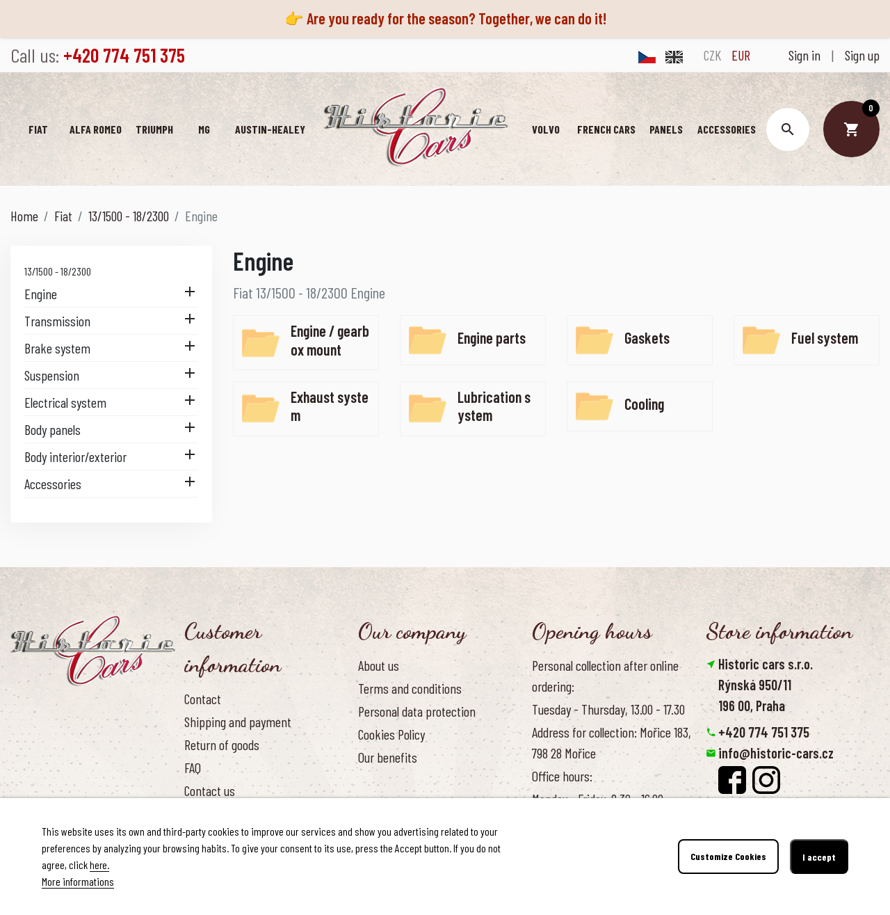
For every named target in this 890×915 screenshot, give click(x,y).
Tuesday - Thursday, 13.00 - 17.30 (608, 709)
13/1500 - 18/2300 (57, 271)
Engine (40, 293)
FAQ (192, 767)
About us (378, 665)
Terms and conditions (410, 688)
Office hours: (562, 775)
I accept (819, 857)
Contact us (209, 790)
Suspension (51, 375)
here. (100, 864)
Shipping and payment (237, 721)
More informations (78, 881)
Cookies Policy (391, 734)
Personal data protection (417, 711)
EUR (740, 55)
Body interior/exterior (75, 456)
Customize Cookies (728, 857)
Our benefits (387, 757)
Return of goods (221, 744)
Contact (202, 698)
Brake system (57, 348)
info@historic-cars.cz (776, 753)
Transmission (57, 320)
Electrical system (65, 402)
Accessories (52, 483)
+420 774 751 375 (763, 732)
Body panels (52, 429)
